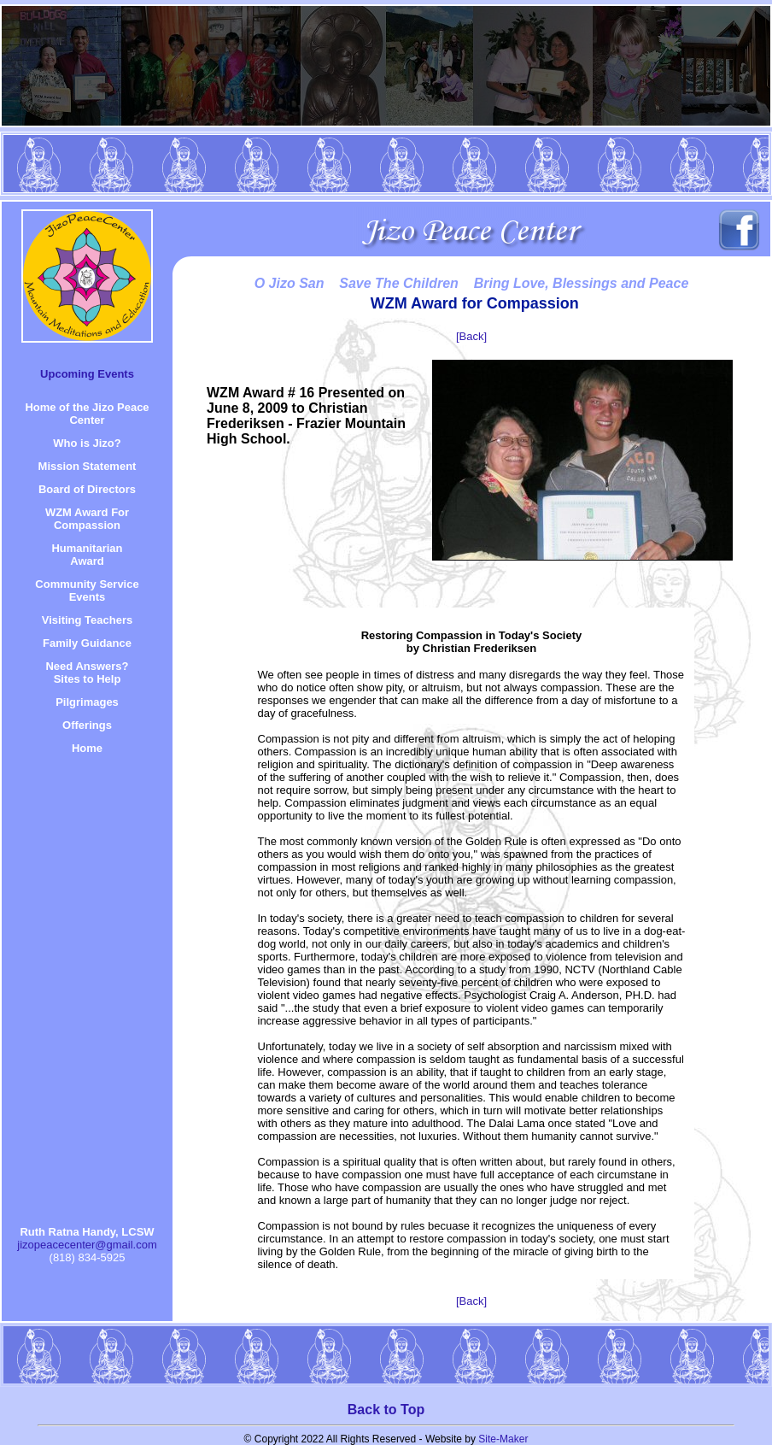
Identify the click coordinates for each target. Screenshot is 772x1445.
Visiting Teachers (87, 620)
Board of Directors (87, 489)
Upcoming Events (87, 373)
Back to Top (386, 1409)
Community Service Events (86, 590)
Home (87, 748)
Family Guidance (87, 643)
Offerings (87, 725)
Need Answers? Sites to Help (86, 672)
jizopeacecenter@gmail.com (87, 1244)
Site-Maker (503, 1439)
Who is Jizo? (86, 443)
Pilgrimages (87, 702)
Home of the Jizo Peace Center (87, 413)
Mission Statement (87, 466)
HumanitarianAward (86, 554)
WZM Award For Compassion (87, 519)
